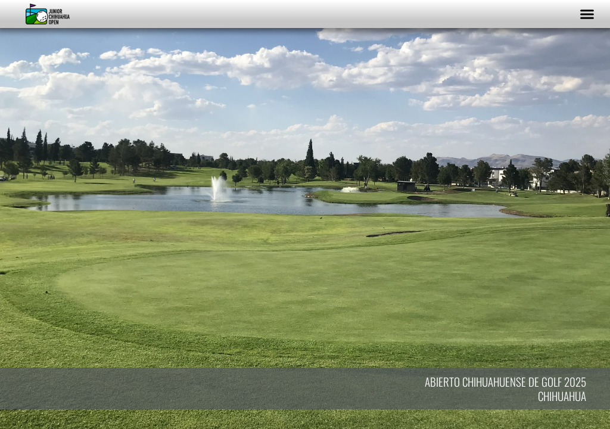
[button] (587, 14)
